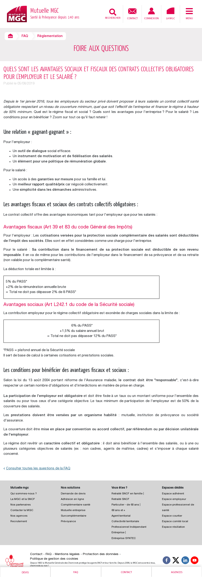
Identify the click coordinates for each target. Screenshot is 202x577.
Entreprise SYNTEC (124, 538)
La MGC (170, 13)
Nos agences (19, 516)
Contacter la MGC (21, 510)
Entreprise (118, 532)
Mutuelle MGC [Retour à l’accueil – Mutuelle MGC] (54, 14)
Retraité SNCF (120, 499)
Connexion (151, 14)
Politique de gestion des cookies (54, 559)
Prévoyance (68, 521)
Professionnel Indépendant (129, 527)
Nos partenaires (20, 505)
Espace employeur (174, 499)
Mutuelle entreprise (73, 510)
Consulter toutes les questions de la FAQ (36, 468)
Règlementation (49, 36)
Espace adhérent (173, 494)
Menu (189, 13)
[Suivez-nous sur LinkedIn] (185, 561)
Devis (25, 572)
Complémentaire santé (75, 505)
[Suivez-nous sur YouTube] (195, 561)
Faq (75, 572)
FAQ (25, 36)
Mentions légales (67, 554)
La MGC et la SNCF (22, 499)
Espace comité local (175, 521)
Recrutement (18, 521)
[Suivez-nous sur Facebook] (167, 561)
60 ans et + (118, 510)
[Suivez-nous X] (176, 561)
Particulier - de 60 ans (125, 505)
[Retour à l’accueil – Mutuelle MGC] (16, 14)
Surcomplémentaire (73, 516)
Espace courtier (172, 516)
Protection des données (100, 554)
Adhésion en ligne (72, 499)
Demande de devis (73, 494)
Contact (132, 13)
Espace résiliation (173, 527)
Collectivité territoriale (125, 521)
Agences (176, 572)
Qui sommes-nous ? (23, 494)
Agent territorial (121, 516)
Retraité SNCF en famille (127, 494)
